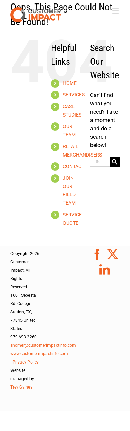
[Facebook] (97, 254)
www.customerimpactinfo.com (39, 353)
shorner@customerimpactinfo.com (43, 345)
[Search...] (100, 162)
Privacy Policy (25, 362)
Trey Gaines (21, 387)
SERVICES (74, 94)
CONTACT (73, 166)
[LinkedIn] (104, 269)
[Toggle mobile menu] (116, 11)
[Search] (115, 162)
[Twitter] (112, 254)
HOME (70, 83)
